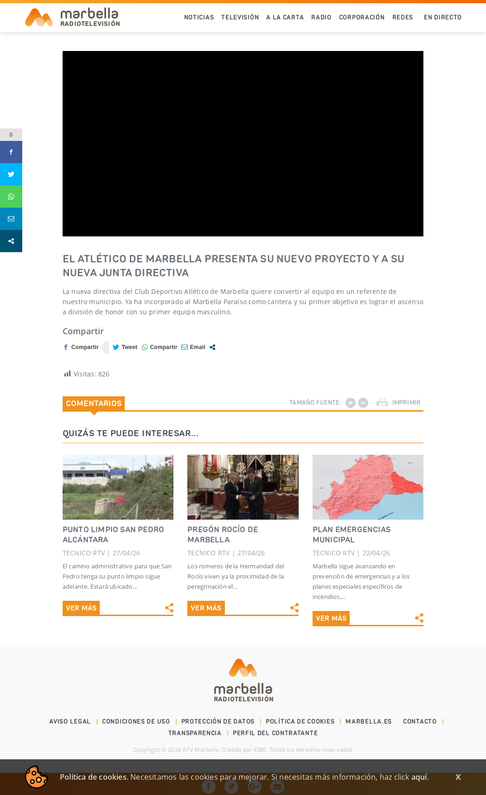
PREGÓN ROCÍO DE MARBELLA (222, 534)
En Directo (443, 17)
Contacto (420, 721)
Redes (403, 17)
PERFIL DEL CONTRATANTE (275, 733)
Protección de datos (218, 721)
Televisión (240, 17)
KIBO (260, 749)
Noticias (199, 17)
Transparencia (195, 733)
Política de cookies (300, 721)
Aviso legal (70, 721)
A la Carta (285, 17)
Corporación (362, 17)
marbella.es (368, 721)
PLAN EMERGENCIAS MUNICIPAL (351, 534)
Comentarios (94, 403)
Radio (321, 17)
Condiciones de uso (136, 721)
